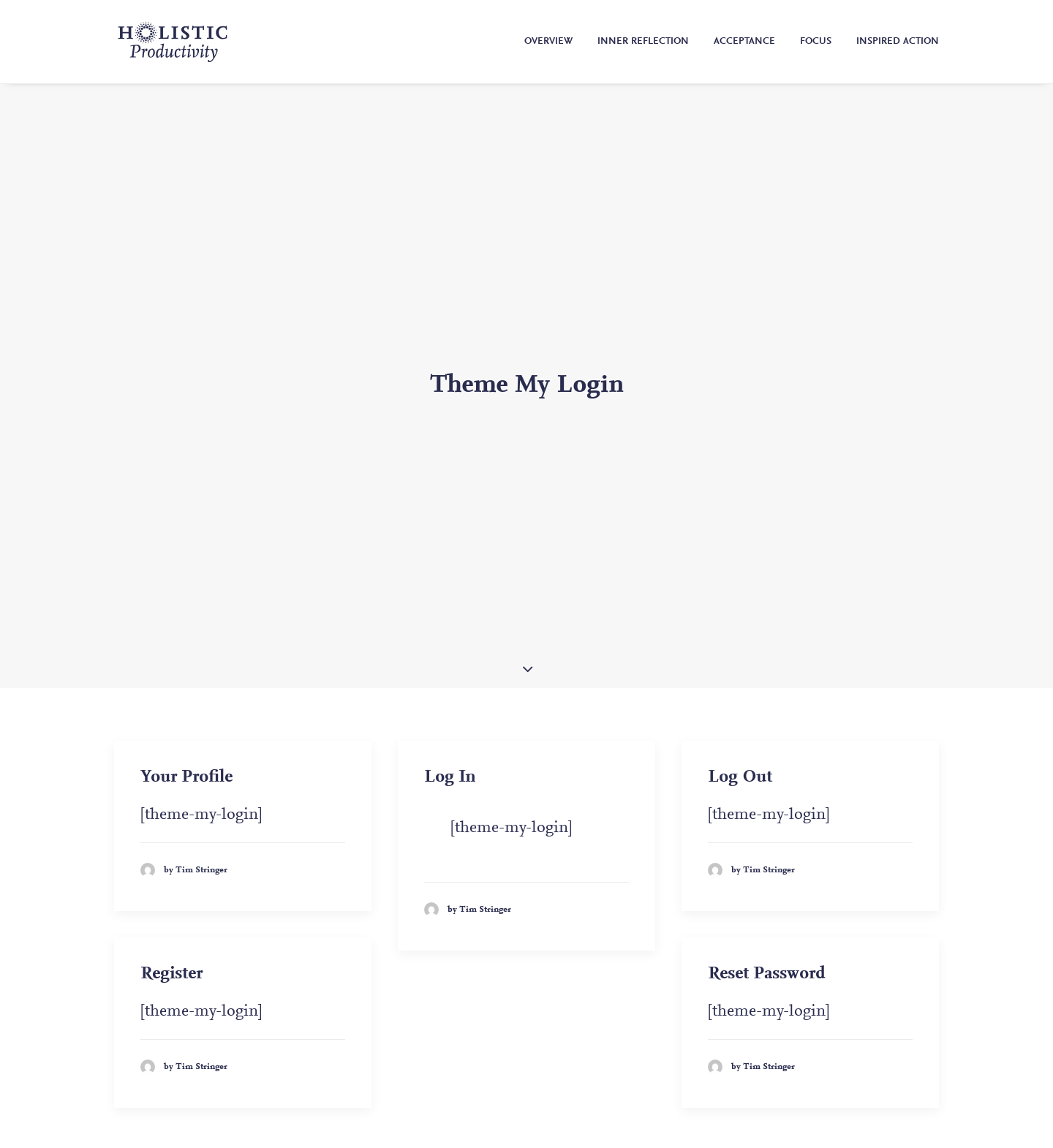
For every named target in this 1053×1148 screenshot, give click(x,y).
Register (171, 895)
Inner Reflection (643, 42)
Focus (815, 42)
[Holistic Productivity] (172, 42)
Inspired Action (897, 42)
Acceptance (744, 42)
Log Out (740, 698)
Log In (449, 698)
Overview (548, 42)
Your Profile (186, 698)
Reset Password (766, 895)
